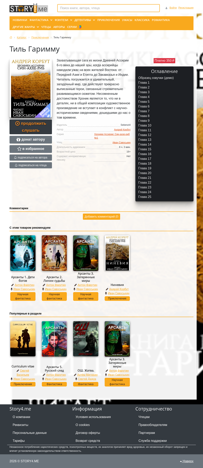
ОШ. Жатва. (86, 370)
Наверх (186, 461)
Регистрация (185, 7)
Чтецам (144, 417)
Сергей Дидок (87, 379)
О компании (21, 417)
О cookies (83, 425)
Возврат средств (88, 440)
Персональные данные (30, 432)
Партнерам (147, 432)
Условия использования (93, 417)
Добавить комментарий (101, 216)
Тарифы (19, 440)
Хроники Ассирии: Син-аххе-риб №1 (112, 136)
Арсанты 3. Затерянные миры (86, 277)
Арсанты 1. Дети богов (23, 279)
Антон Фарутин (24, 285)
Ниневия (117, 285)
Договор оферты (88, 432)
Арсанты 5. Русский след (54, 368)
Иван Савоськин (122, 142)
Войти (173, 7)
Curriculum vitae (22, 366)
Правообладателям (153, 425)
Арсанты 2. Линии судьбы (54, 279)
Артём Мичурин (87, 374)
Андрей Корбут (122, 129)
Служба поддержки (153, 440)
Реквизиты (20, 425)
